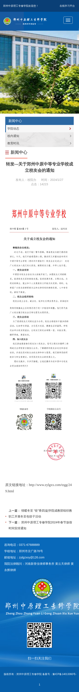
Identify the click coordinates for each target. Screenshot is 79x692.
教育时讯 (13, 143)
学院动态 (13, 128)
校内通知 (13, 136)
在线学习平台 (67, 5)
